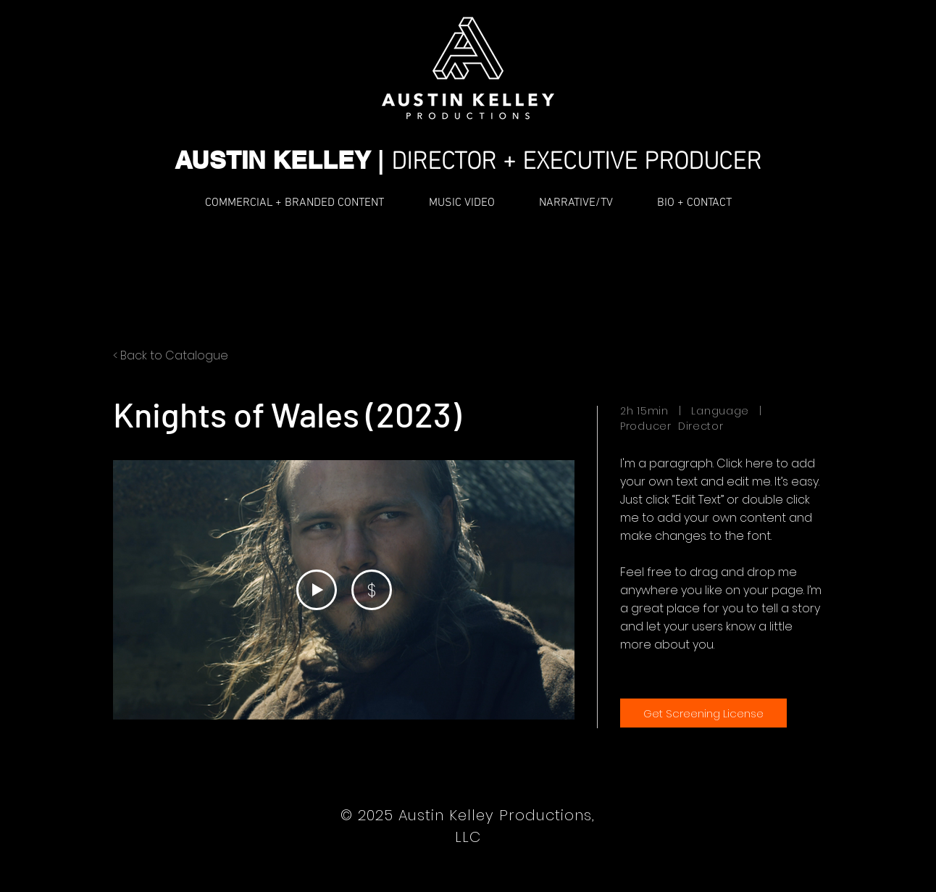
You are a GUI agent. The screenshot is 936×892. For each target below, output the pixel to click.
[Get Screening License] (703, 713)
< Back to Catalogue (170, 355)
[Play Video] (316, 590)
